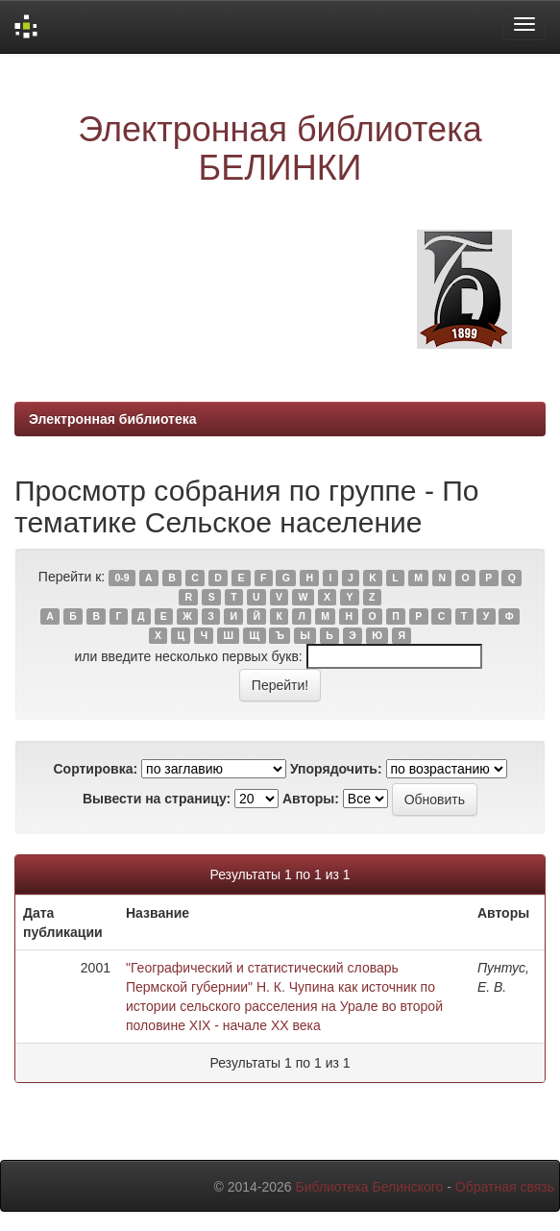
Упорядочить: (336, 768)
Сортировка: (95, 768)
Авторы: (310, 798)
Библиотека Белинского (369, 1186)
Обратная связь (504, 1186)
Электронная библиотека (113, 419)
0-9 (121, 577)
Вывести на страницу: (157, 798)
